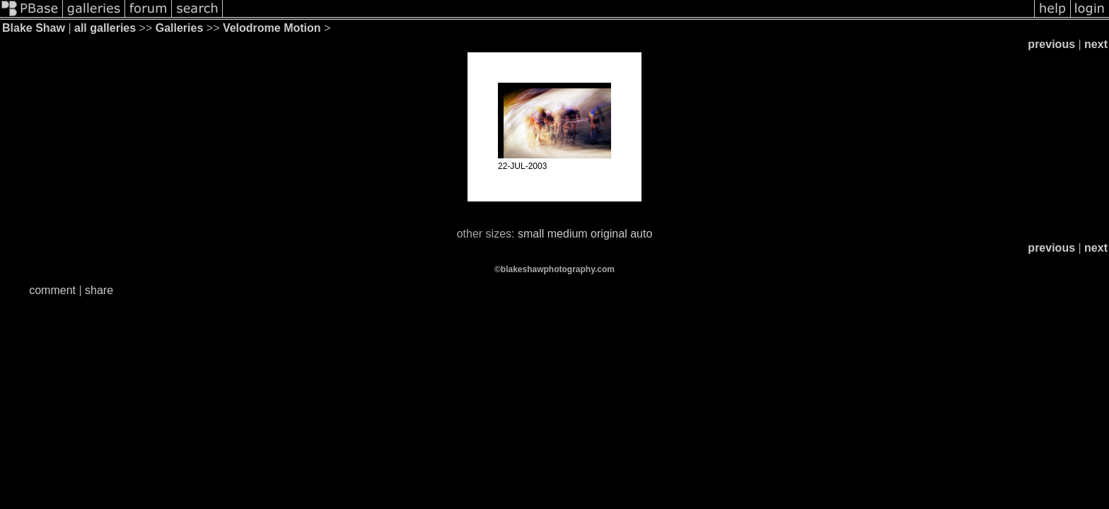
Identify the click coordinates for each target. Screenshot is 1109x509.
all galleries (105, 28)
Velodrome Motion (272, 28)
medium (567, 234)
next (1096, 44)
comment (52, 290)
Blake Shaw (33, 28)
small (531, 234)
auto (641, 234)
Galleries (180, 28)
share (99, 290)
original (609, 234)
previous (1051, 44)
